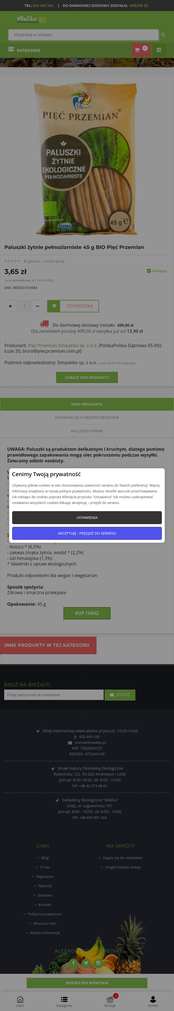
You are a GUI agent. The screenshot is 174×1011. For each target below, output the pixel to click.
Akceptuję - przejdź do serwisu (87, 533)
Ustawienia (87, 517)
